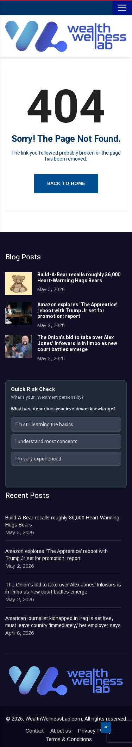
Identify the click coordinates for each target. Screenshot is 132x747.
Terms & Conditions (69, 739)
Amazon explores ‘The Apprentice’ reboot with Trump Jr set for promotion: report (77, 310)
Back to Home (66, 183)
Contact (34, 731)
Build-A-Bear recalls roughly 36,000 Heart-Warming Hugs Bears (78, 277)
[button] (66, 424)
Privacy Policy (95, 731)
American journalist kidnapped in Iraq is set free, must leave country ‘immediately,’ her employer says (63, 621)
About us (60, 731)
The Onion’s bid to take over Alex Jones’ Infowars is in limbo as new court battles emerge (77, 343)
